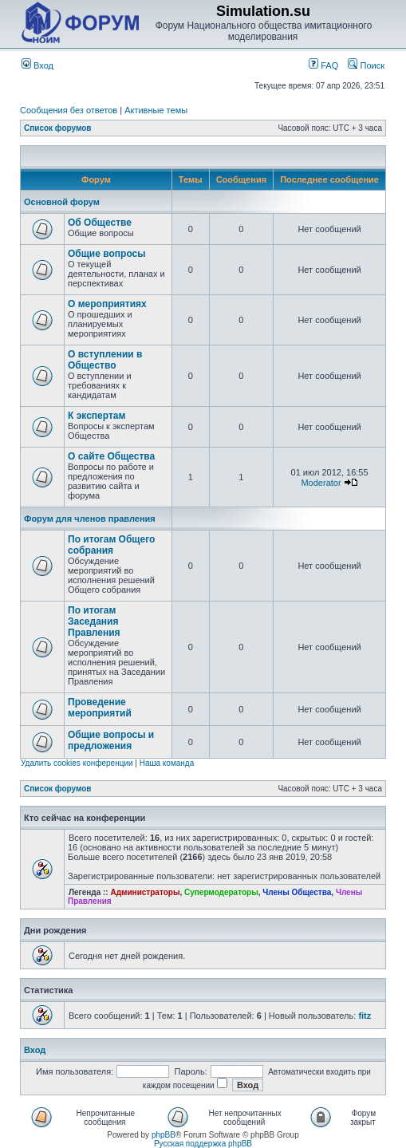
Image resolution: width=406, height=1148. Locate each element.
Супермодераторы (221, 892)
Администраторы (144, 892)
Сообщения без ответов (68, 110)
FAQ (323, 65)
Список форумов (58, 128)
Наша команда (167, 763)
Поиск (366, 65)
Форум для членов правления (90, 518)
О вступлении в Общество (105, 360)
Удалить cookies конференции (77, 763)
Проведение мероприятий (100, 707)
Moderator (321, 482)
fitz (364, 1015)
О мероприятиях (107, 304)
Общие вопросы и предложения (111, 740)
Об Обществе (100, 222)
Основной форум (62, 202)
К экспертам (96, 415)
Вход (37, 65)
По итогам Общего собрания (111, 545)
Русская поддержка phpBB (203, 1143)
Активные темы (155, 110)
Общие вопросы (106, 253)
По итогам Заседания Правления (94, 621)
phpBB (163, 1134)
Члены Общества (296, 892)
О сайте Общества (111, 456)
